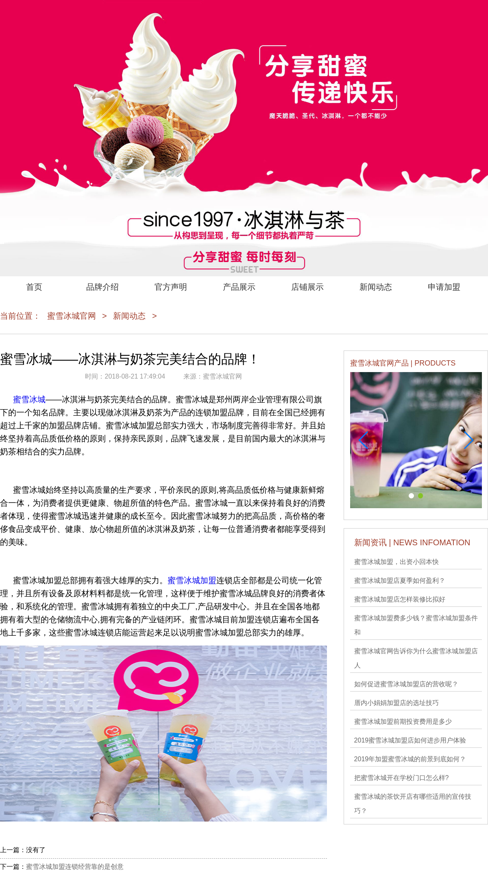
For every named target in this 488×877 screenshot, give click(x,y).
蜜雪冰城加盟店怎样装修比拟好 (399, 599)
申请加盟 (444, 286)
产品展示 (239, 286)
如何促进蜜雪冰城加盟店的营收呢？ (406, 684)
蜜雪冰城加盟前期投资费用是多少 (403, 721)
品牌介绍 (102, 286)
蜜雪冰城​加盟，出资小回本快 (396, 561)
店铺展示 (307, 286)
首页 (34, 286)
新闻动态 (375, 286)
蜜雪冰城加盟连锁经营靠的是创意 (75, 866)
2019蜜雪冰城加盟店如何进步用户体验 (410, 740)
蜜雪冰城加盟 (192, 580)
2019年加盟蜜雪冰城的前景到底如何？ (410, 759)
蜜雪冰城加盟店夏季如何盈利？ (399, 580)
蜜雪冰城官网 (71, 315)
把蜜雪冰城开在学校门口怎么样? (401, 777)
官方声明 (171, 286)
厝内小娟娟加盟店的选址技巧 (396, 702)
